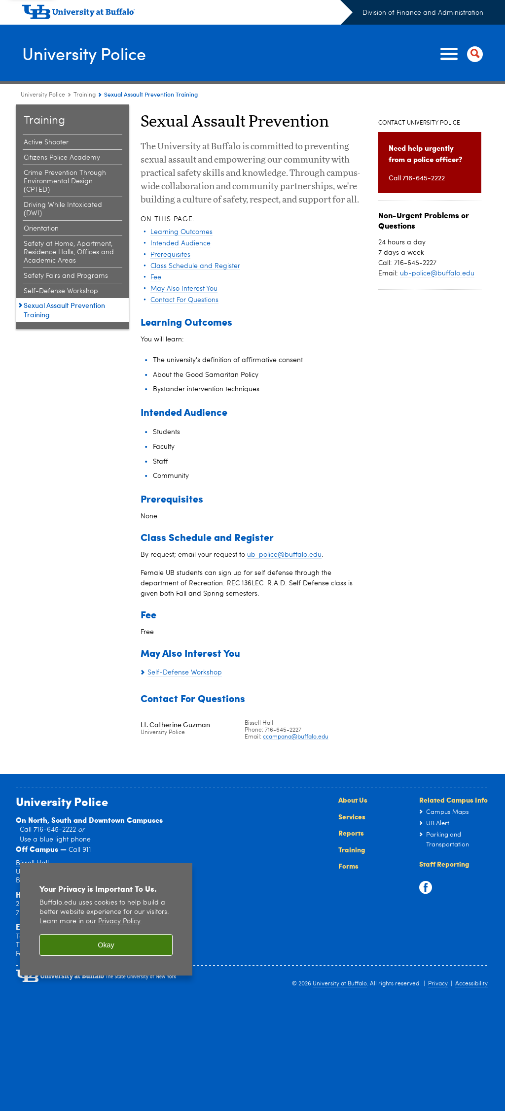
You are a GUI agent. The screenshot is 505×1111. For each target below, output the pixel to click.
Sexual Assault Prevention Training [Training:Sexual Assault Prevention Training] (64, 310)
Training (351, 849)
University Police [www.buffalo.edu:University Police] (43, 95)
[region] (106, 919)
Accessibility (471, 984)
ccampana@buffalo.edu (295, 737)
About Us (352, 800)
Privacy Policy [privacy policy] (119, 921)
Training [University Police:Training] (84, 95)
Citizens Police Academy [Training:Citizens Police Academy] (62, 157)
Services (351, 816)
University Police (88, 53)
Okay (106, 945)
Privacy (438, 984)
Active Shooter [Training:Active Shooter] (46, 142)
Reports (351, 833)
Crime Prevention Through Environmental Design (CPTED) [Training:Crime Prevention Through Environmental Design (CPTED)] (65, 181)
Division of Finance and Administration (422, 12)
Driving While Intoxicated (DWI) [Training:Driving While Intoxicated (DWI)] (63, 209)
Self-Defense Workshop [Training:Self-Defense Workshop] (61, 291)
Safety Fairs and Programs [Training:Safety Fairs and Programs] (66, 275)
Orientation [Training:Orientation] (41, 228)
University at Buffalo (340, 984)
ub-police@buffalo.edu (284, 554)
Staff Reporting (444, 864)
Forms (348, 866)
